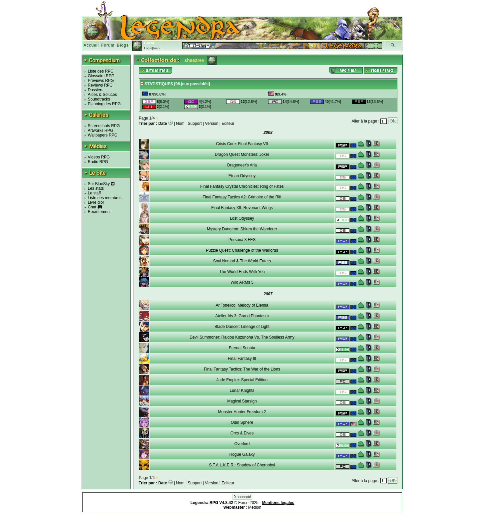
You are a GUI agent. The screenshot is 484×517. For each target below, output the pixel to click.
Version (211, 123)
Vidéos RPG (99, 157)
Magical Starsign (242, 401)
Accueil (91, 45)
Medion (254, 507)
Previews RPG (101, 80)
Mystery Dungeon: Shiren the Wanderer (242, 229)
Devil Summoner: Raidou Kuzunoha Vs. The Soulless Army (242, 337)
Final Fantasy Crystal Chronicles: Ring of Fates (242, 186)
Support (195, 123)
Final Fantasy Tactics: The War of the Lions (242, 369)
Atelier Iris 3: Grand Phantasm (242, 316)
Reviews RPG (100, 85)
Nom (180, 123)
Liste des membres (105, 197)
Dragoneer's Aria (242, 165)
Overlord (241, 443)
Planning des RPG (104, 104)
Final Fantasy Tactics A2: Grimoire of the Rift (242, 197)
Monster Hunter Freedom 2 (242, 411)
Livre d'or (96, 202)
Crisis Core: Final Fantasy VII (242, 143)
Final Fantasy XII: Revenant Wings (242, 207)
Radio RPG (98, 161)
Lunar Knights (242, 390)
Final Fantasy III (242, 358)
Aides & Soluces (102, 94)
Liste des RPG (101, 71)
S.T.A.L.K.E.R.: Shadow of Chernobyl (242, 465)
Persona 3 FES (242, 239)
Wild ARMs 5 (242, 282)
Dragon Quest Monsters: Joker (242, 154)
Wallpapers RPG (103, 135)
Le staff (94, 193)
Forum (108, 45)
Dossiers (96, 90)
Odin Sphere (242, 422)
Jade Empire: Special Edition (242, 380)
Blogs (123, 45)
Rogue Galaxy (241, 454)
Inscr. (157, 48)
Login (148, 48)
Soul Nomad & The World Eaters (242, 261)
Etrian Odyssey (242, 175)
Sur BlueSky (101, 183)
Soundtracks (99, 99)
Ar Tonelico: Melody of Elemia (242, 305)
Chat (92, 207)
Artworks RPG (100, 130)
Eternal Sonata (242, 348)
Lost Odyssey (242, 218)
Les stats (96, 188)
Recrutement (99, 211)
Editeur (228, 123)
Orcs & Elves (242, 433)
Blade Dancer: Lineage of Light (242, 326)
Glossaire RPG (101, 76)
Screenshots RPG (104, 126)
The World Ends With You (242, 271)
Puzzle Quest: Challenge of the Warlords (242, 250)
